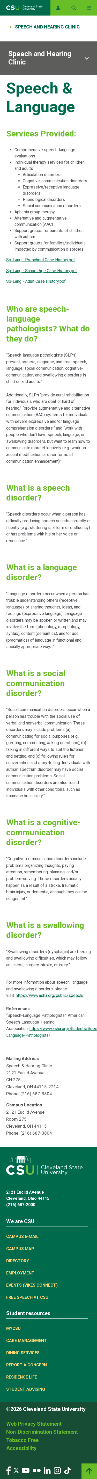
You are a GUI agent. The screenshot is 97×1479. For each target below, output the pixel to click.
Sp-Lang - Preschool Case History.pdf (40, 259)
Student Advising (25, 1389)
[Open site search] (73, 8)
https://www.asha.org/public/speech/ (50, 995)
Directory (17, 1260)
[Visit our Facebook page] (8, 1470)
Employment (20, 1273)
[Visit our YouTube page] (25, 1470)
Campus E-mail (22, 1236)
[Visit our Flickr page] (37, 1470)
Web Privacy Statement (34, 1424)
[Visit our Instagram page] (57, 1470)
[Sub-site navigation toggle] (48, 58)
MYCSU (13, 1328)
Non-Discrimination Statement (42, 1432)
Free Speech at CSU (27, 1297)
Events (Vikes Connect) (32, 1285)
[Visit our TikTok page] (67, 1470)
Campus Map (20, 1248)
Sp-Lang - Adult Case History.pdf (36, 281)
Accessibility (21, 1448)
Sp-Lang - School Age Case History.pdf (41, 270)
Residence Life (21, 1377)
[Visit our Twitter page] (16, 1470)
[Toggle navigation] (89, 8)
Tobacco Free (22, 1440)
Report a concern (26, 1364)
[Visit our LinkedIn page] (47, 1470)
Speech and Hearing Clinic (47, 27)
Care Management (26, 1340)
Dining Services (23, 1352)
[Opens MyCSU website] (58, 8)
